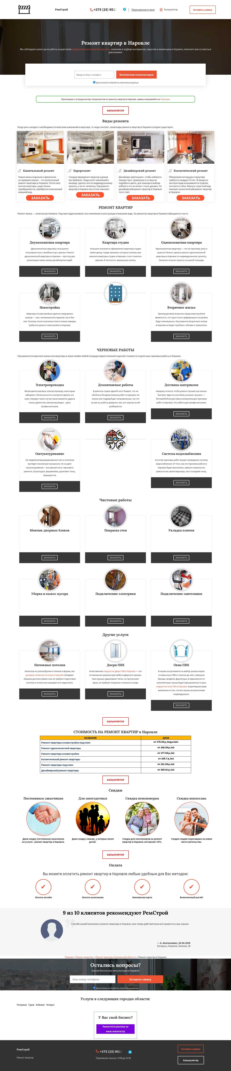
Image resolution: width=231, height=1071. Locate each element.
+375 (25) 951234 (107, 9)
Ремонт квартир (84, 957)
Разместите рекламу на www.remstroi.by (115, 1029)
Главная (69, 957)
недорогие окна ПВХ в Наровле (171, 686)
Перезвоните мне (143, 10)
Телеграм (165, 99)
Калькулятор (169, 9)
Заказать (50, 271)
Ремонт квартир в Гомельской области (116, 957)
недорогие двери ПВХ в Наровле (119, 671)
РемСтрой (23, 1049)
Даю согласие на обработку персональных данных (116, 82)
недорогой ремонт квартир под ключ (91, 49)
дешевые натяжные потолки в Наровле (45, 675)
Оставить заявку (202, 9)
